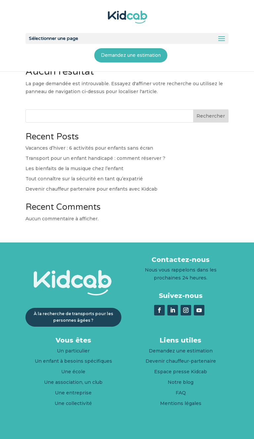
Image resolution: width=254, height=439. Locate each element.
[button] (221, 39)
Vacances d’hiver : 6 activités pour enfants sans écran (89, 148)
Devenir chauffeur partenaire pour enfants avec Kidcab (91, 189)
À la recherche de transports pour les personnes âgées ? (73, 317)
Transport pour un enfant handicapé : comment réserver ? (95, 158)
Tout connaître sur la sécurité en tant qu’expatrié (84, 179)
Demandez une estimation (131, 55)
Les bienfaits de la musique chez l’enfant (74, 168)
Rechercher (210, 116)
